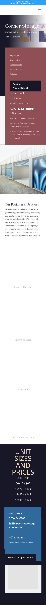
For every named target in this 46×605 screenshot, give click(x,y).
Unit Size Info (16, 65)
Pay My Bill (15, 55)
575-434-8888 (22, 108)
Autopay (13, 74)
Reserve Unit (15, 60)
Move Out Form (16, 69)
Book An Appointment (20, 86)
